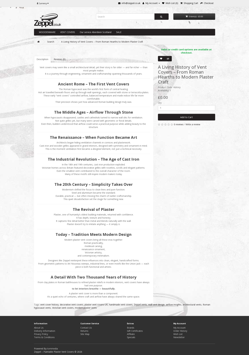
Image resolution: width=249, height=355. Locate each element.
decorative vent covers (71, 304)
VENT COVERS (67, 32)
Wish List (178, 334)
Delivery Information (44, 330)
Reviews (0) (59, 59)
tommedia (52, 348)
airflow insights (173, 304)
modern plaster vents (86, 307)
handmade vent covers (121, 304)
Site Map (84, 334)
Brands (130, 327)
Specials (131, 337)
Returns (84, 330)
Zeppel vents (140, 304)
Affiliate (131, 334)
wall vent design (156, 304)
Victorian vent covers (63, 307)
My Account (179, 327)
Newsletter (179, 337)
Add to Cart (186, 117)
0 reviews (179, 124)
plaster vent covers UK (96, 304)
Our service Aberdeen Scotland (95, 32)
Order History (180, 330)
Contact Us (86, 327)
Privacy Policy (41, 334)
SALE (118, 32)
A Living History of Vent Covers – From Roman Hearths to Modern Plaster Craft (102, 41)
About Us (39, 327)
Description (42, 59)
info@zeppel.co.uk (131, 3)
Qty (160, 102)
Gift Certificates (135, 330)
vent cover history (49, 304)
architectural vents (192, 304)
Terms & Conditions (44, 337)
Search (50, 41)
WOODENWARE (47, 32)
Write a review (193, 124)
